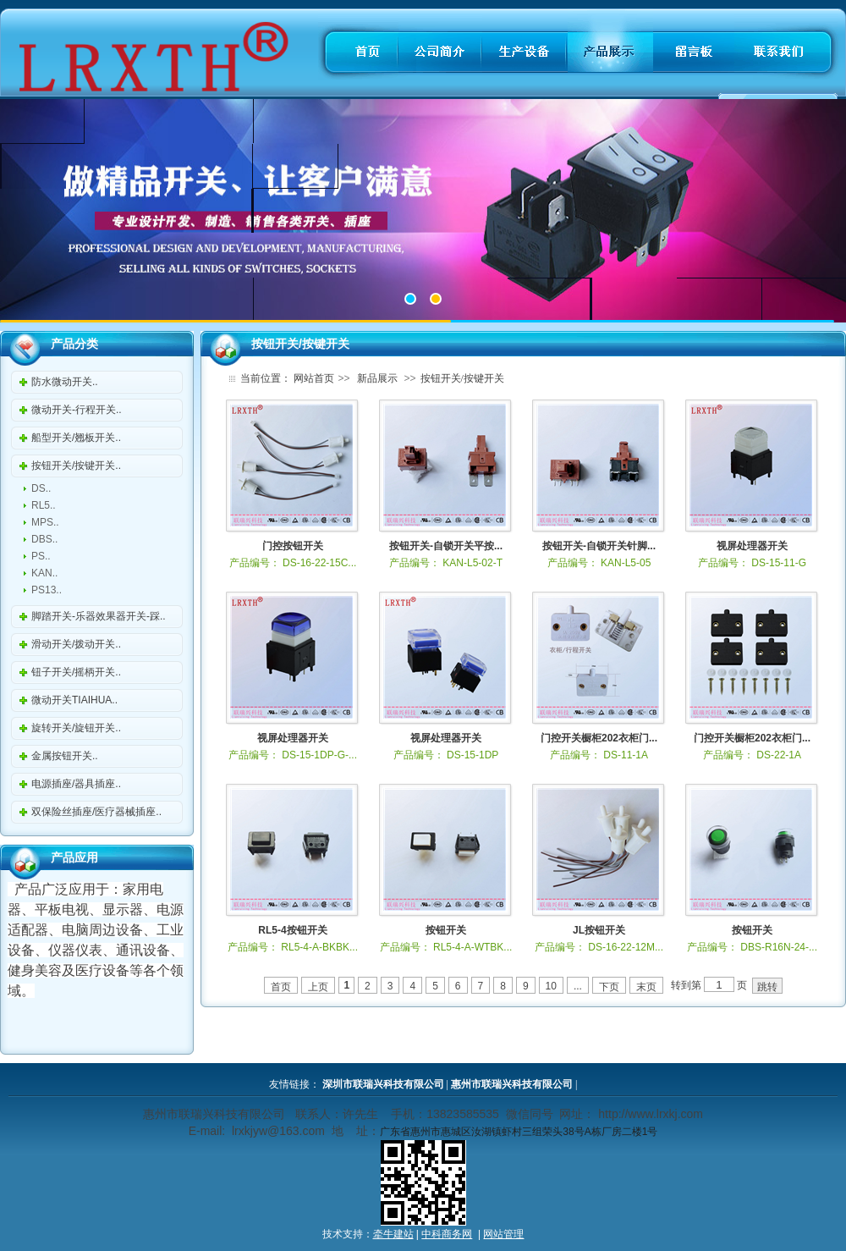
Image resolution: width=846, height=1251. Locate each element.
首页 (281, 987)
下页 (609, 987)
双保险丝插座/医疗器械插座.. (96, 812)
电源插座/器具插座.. (76, 784)
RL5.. (43, 505)
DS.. (41, 488)
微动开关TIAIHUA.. (74, 700)
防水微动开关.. (64, 382)
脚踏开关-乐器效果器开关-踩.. (98, 616)
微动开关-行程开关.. (76, 410)
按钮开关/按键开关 (462, 378)
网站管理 (503, 1234)
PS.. (41, 556)
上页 (318, 987)
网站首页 (314, 378)
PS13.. (46, 590)
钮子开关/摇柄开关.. (76, 672)
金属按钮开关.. (64, 756)
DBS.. (44, 539)
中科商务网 (446, 1234)
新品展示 (377, 378)
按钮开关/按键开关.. (76, 465)
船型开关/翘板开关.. (76, 438)
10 (551, 986)
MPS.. (45, 522)
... (578, 986)
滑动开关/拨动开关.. (76, 644)
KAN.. (44, 573)
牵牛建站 (393, 1234)
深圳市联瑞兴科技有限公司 (383, 1084)
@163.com (296, 1131)
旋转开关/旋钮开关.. (76, 728)
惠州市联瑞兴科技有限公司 (512, 1084)
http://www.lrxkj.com (650, 1114)
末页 (646, 987)
